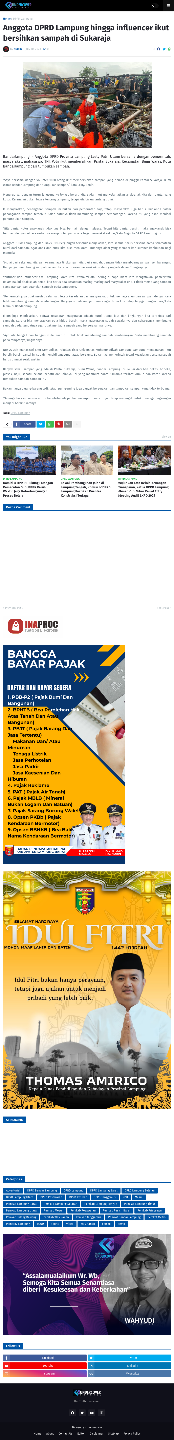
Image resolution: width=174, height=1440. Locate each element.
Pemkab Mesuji (53, 1210)
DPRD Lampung (22, 18)
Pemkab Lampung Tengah (100, 1204)
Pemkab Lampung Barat (21, 1204)
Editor (81, 1433)
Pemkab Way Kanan (56, 1217)
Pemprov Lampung (18, 1224)
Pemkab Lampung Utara (21, 1210)
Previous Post (14, 608)
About (50, 1433)
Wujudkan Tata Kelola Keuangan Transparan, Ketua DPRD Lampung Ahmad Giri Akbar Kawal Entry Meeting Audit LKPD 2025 (143, 489)
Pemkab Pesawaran (83, 1210)
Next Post (162, 608)
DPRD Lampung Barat (103, 1190)
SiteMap (113, 1433)
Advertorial (13, 1190)
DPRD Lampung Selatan (140, 1190)
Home (7, 18)
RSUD (40, 1224)
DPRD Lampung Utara (19, 1197)
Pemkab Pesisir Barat (116, 1210)
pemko (106, 1224)
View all (166, 436)
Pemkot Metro (157, 1217)
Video (69, 1224)
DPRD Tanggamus (105, 1197)
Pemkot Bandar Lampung (124, 1217)
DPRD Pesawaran (51, 1197)
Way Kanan (88, 1224)
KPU (125, 1197)
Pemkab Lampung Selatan (60, 1204)
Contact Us (65, 1433)
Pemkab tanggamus (88, 1217)
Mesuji (139, 1197)
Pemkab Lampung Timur (139, 1204)
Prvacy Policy (132, 1433)
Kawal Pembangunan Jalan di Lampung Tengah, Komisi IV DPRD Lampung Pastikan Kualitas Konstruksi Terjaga (85, 489)
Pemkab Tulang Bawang (21, 1217)
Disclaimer (96, 1433)
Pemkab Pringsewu (149, 1210)
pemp (121, 1224)
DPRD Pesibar (78, 1197)
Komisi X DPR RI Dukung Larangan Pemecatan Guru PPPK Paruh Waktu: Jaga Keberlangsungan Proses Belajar (28, 489)
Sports (55, 1224)
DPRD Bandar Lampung (42, 1190)
